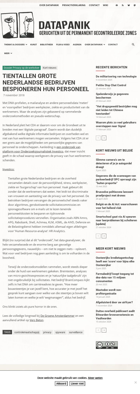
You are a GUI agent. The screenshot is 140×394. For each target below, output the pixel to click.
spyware (60, 332)
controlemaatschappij (26, 332)
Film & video (63, 44)
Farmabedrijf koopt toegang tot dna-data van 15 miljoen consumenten (115, 277)
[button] (133, 44)
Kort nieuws (49, 67)
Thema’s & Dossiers (15, 44)
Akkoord (61, 383)
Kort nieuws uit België (114, 150)
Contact (94, 5)
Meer (8, 53)
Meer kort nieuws (110, 248)
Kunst (33, 44)
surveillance (75, 332)
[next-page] (104, 138)
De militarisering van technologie (116, 76)
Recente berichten (111, 67)
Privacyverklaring (73, 5)
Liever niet (77, 383)
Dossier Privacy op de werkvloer (21, 67)
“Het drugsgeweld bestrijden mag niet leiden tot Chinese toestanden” (116, 110)
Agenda (77, 44)
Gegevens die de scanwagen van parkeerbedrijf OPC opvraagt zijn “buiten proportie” (116, 179)
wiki (105, 5)
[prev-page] (98, 138)
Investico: (8, 169)
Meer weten (95, 378)
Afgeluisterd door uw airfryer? (114, 302)
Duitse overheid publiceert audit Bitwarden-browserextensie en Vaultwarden (115, 314)
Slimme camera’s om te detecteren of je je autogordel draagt (114, 163)
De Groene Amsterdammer (57, 316)
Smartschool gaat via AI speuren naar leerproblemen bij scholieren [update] (116, 220)
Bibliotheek (46, 44)
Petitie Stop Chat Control (111, 85)
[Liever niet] (135, 382)
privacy (47, 332)
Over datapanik (49, 5)
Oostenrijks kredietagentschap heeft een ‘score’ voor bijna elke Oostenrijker (115, 261)
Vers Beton (36, 320)
